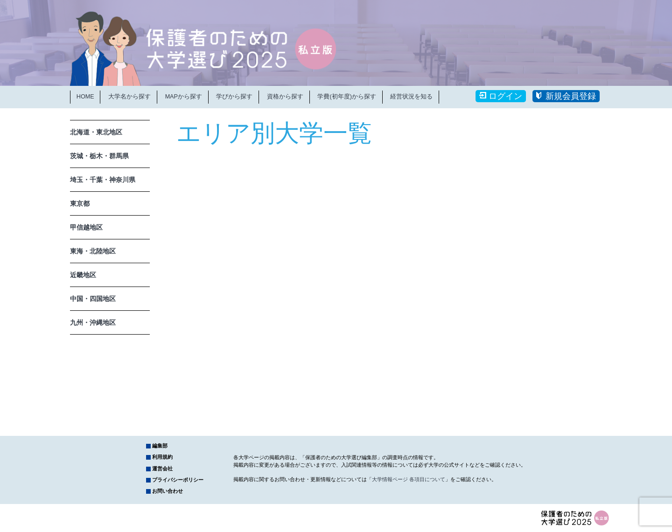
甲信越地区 (86, 227)
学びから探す (234, 96)
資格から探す (285, 96)
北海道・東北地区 (96, 132)
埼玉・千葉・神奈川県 (102, 179)
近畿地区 (83, 275)
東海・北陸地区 (93, 251)
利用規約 (162, 457)
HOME (85, 96)
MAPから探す (183, 96)
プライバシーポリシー (177, 480)
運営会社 (162, 468)
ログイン (505, 96)
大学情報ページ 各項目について (408, 479)
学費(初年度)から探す (346, 96)
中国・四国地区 (93, 298)
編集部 (160, 445)
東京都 (80, 203)
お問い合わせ (167, 491)
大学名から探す (129, 96)
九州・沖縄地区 (93, 322)
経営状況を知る (411, 96)
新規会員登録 (571, 96)
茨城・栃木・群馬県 (99, 156)
